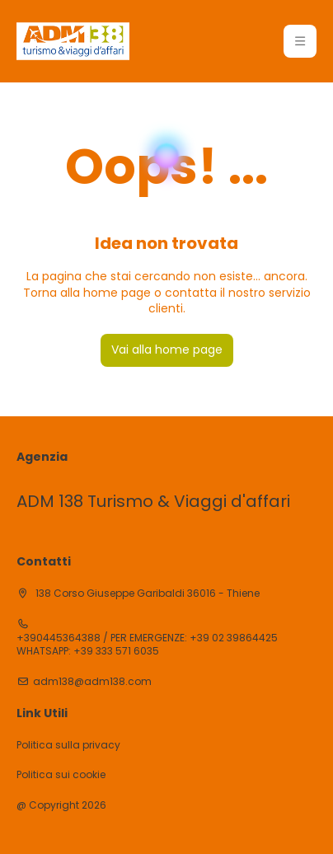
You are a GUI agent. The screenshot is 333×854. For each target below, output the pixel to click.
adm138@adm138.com (92, 681)
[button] (300, 41)
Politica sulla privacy (68, 745)
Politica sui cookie (61, 774)
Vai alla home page (167, 349)
